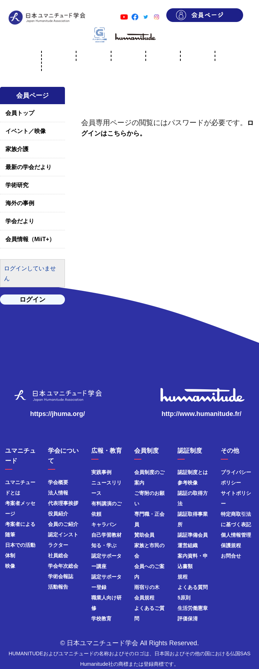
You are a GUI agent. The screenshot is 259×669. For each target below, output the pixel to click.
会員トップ (19, 113)
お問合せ (231, 556)
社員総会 (58, 555)
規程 (182, 577)
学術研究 (16, 185)
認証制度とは (192, 472)
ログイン (32, 299)
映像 (10, 566)
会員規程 (144, 598)
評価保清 (187, 618)
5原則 (183, 598)
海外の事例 (19, 203)
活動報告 (58, 587)
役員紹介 (58, 514)
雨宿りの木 (146, 587)
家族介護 (16, 149)
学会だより (19, 221)
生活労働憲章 (192, 608)
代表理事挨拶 (63, 503)
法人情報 (58, 493)
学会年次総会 (63, 566)
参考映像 (187, 483)
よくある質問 (192, 587)
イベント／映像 (25, 131)
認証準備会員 (192, 535)
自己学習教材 (106, 535)
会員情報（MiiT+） (30, 239)
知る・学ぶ (104, 545)
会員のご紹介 (63, 524)
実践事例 (101, 472)
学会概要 (58, 482)
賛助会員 (144, 535)
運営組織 (187, 545)
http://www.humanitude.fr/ (201, 413)
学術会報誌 (60, 576)
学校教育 (101, 618)
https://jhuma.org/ (57, 413)
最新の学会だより (28, 167)
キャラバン (104, 524)
